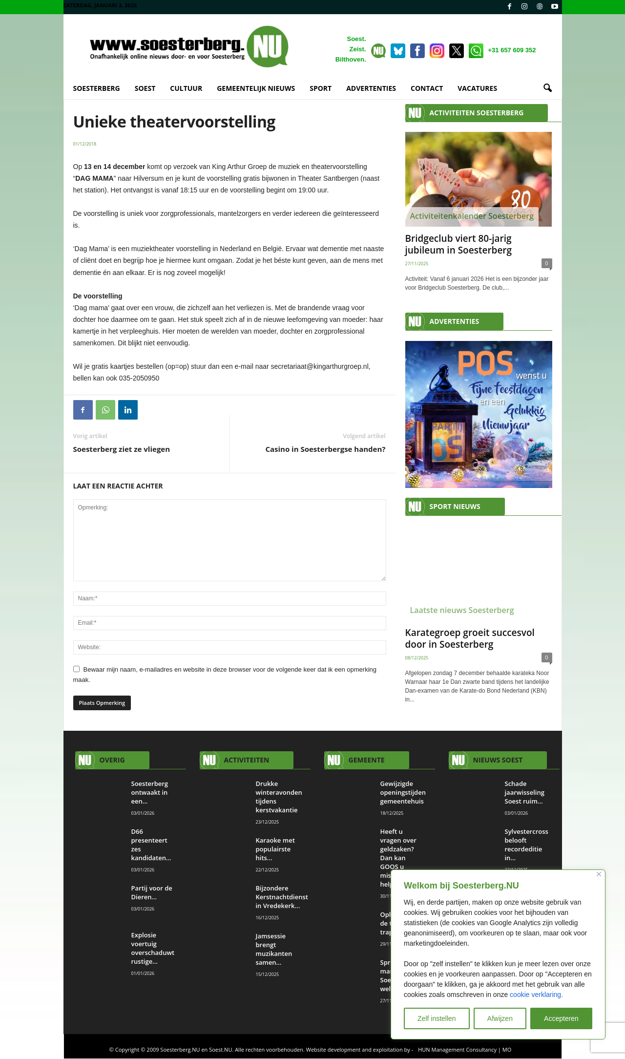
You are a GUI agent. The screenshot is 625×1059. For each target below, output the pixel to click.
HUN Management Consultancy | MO (464, 1050)
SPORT (321, 88)
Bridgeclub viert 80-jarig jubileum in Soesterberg (458, 245)
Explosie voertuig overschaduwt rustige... (153, 948)
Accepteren (561, 1018)
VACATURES (477, 88)
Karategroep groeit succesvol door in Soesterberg (470, 639)
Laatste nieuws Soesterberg (462, 610)
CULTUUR (186, 88)
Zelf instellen (436, 1018)
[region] (498, 954)
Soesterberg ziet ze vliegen (121, 449)
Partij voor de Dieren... (151, 893)
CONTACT (427, 88)
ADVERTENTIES (371, 88)
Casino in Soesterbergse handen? (325, 449)
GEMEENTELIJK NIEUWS (256, 88)
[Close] (599, 874)
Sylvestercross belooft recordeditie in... (526, 845)
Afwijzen (500, 1018)
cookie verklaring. (536, 994)
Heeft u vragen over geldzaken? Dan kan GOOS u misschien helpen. (398, 858)
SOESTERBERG (96, 88)
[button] (547, 88)
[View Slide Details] (478, 414)
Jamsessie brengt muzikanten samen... (274, 949)
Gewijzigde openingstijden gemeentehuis (403, 793)
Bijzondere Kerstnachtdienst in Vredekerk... (282, 897)
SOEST (145, 88)
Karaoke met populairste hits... (275, 849)
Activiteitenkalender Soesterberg (472, 216)
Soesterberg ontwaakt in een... (149, 793)
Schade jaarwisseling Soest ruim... (524, 793)
